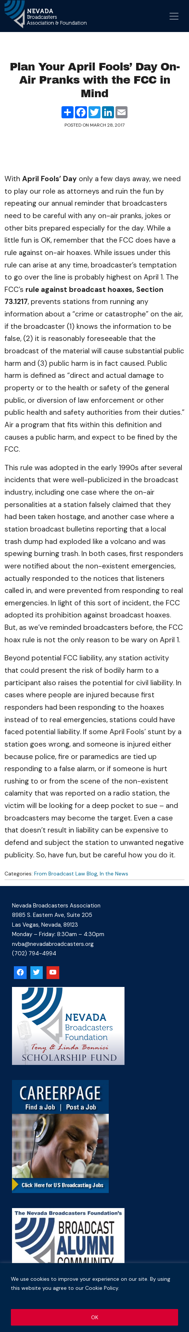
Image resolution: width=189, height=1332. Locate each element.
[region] (94, 1297)
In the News (114, 873)
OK (94, 1317)
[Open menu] (174, 16)
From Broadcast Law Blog (65, 873)
